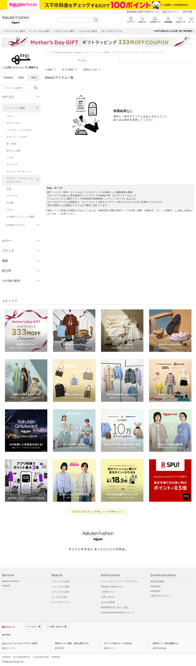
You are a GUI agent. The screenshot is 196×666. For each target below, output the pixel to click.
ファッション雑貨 (15, 107)
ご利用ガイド (108, 591)
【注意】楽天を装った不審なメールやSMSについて (98, 511)
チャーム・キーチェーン (19, 171)
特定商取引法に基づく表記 (115, 607)
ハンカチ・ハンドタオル (19, 130)
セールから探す (59, 597)
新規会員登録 (157, 581)
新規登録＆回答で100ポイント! (143, 11)
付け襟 (10, 202)
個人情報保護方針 (21, 657)
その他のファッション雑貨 (20, 216)
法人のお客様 (108, 602)
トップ (48, 52)
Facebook (155, 586)
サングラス (12, 164)
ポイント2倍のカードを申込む (118, 643)
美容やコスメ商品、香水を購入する (72, 643)
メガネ (10, 157)
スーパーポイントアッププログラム (119, 581)
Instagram (155, 591)
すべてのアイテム (60, 602)
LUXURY (6, 586)
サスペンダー (13, 123)
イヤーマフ (12, 196)
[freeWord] (21, 88)
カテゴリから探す (60, 591)
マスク (10, 209)
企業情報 (6, 657)
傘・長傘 (11, 143)
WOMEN (8, 77)
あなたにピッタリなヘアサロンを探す (20, 643)
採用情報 (55, 657)
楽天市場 (187, 11)
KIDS (34, 77)
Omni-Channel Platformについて (117, 612)
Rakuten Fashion (63, 52)
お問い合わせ (108, 597)
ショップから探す (60, 586)
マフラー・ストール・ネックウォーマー (20, 180)
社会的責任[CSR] (41, 657)
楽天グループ (170, 11)
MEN (21, 77)
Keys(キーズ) (81, 52)
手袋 (9, 189)
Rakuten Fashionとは (112, 586)
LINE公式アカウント (160, 595)
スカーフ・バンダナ (17, 137)
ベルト (10, 116)
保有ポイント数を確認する (165, 643)
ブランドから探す (60, 581)
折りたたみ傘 (13, 150)
